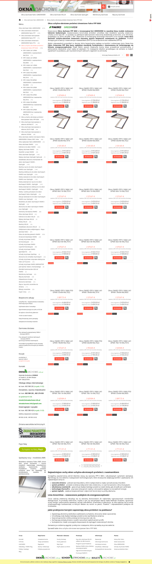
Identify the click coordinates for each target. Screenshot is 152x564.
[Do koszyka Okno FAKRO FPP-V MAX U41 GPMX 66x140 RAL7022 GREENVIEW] (118, 257)
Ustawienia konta (43, 539)
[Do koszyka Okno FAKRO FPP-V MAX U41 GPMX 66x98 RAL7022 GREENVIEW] (118, 156)
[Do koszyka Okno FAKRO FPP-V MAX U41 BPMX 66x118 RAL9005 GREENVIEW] (88, 207)
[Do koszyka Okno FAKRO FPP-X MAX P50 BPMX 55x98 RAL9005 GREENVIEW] (118, 409)
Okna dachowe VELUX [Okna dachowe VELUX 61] (26, 214)
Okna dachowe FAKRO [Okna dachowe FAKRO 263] (26, 144)
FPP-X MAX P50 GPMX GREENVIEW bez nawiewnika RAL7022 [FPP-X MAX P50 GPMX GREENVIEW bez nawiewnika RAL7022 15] (32, 112)
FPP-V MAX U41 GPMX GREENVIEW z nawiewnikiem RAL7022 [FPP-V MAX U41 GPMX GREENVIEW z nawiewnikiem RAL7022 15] (32, 67)
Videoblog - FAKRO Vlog (25, 547)
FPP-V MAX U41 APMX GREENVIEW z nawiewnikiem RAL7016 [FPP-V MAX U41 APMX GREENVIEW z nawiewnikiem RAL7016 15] (32, 53)
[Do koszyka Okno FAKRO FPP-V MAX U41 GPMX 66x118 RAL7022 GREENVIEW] (118, 207)
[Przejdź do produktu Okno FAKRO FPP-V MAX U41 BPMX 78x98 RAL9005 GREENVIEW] (119, 275)
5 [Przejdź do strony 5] (95, 466)
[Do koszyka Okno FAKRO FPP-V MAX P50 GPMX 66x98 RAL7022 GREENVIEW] (88, 358)
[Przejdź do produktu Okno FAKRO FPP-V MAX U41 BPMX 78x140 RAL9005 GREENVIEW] (90, 427)
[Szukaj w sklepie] (90, 6)
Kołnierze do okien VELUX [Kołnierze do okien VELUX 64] (27, 217)
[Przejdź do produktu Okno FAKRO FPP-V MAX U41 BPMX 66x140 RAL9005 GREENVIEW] (90, 225)
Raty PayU (60, 544)
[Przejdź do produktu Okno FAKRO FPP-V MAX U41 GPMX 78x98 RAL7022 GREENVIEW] (61, 326)
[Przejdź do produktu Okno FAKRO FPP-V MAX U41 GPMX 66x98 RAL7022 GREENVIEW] (119, 124)
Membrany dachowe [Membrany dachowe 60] (25, 274)
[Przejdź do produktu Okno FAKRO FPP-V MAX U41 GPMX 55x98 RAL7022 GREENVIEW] (119, 73)
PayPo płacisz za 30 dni (63, 547)
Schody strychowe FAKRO (121, 547)
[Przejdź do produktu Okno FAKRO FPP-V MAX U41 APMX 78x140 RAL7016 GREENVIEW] (61, 427)
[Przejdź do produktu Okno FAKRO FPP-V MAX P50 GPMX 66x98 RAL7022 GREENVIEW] (90, 326)
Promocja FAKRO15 (81, 553)
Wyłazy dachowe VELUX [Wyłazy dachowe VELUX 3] (26, 219)
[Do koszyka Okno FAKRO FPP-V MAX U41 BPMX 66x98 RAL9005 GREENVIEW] (88, 156)
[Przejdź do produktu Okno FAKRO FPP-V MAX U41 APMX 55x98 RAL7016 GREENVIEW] (61, 73)
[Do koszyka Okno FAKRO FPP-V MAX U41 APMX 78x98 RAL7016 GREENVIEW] (88, 308)
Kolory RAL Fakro (119, 539)
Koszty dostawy (61, 539)
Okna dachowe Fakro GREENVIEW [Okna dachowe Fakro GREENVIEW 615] (29, 28)
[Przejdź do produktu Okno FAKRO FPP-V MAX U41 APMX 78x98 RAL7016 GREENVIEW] (90, 275)
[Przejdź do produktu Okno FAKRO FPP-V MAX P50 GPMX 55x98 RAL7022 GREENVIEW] (61, 275)
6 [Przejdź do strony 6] (98, 466)
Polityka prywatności (44, 549)
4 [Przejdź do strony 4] (92, 466)
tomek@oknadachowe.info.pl (29, 400)
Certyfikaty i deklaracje (101, 547)
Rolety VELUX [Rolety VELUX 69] (23, 222)
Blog (20, 551)
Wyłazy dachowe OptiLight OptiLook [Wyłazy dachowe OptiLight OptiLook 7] (30, 157)
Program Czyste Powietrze (83, 544)
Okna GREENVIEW (119, 544)
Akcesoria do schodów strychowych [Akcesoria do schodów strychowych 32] (30, 257)
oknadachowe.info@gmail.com (30, 403)
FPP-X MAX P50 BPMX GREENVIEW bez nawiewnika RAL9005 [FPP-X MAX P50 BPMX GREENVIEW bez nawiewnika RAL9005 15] (32, 104)
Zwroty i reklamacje (43, 547)
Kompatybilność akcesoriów (103, 549)
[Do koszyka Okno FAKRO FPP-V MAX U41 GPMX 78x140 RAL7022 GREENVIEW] (118, 460)
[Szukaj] (103, 6)
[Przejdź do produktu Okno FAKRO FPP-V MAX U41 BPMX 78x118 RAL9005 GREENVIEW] (61, 377)
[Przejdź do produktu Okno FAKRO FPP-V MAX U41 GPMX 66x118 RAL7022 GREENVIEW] (119, 174)
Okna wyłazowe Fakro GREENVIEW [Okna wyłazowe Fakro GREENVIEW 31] (30, 142)
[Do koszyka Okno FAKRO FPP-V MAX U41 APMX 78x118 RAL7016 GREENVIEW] (118, 358)
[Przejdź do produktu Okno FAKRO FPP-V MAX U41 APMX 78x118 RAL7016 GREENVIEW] (119, 326)
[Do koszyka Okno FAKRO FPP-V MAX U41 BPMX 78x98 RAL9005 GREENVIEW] (118, 308)
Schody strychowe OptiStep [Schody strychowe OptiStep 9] (28, 254)
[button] (66, 106)
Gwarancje (98, 539)
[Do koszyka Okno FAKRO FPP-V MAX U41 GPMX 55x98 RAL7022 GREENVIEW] (118, 106)
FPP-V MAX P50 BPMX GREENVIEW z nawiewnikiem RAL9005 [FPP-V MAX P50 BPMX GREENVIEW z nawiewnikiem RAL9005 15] (32, 82)
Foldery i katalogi (24, 549)
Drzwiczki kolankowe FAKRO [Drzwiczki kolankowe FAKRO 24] (28, 237)
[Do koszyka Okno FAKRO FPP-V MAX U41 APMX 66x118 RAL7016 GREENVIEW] (59, 207)
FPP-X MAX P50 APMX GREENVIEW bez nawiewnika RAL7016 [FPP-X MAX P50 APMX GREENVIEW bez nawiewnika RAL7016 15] (32, 97)
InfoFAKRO (22, 544)
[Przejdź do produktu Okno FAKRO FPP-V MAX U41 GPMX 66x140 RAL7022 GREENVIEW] (119, 225)
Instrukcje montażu (100, 544)
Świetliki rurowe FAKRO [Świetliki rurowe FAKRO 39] (26, 152)
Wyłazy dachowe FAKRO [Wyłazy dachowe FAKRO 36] (26, 149)
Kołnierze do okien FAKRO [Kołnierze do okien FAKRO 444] (27, 147)
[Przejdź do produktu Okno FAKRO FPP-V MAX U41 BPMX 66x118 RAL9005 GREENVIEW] (90, 174)
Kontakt (21, 539)
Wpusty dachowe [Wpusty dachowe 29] (24, 277)
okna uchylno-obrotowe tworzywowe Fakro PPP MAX (78, 528)
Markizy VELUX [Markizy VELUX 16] (23, 224)
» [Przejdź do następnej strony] (101, 466)
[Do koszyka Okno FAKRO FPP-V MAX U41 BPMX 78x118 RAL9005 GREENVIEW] (59, 409)
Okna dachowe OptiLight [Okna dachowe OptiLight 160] (27, 154)
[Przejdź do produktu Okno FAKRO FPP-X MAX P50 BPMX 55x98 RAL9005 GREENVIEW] (119, 377)
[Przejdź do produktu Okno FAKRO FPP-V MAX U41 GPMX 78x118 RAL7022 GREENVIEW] (90, 377)
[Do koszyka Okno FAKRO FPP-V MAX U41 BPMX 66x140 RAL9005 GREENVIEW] (88, 257)
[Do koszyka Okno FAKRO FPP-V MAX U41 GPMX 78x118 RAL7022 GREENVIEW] (88, 409)
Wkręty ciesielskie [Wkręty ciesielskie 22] (24, 289)
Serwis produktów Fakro (121, 549)
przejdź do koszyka (24, 361)
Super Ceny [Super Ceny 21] (22, 292)
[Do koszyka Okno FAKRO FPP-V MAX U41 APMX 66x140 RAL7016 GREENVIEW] (59, 257)
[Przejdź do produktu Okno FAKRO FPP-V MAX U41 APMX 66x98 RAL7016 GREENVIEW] (61, 124)
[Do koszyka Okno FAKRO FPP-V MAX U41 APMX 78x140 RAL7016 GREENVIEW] (59, 460)
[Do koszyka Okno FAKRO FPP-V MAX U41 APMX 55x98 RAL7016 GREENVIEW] (59, 106)
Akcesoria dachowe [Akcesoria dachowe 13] (25, 282)
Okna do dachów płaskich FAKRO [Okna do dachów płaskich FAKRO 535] (29, 234)
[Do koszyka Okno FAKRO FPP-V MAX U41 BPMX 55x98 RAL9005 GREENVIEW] (88, 106)
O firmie (21, 542)
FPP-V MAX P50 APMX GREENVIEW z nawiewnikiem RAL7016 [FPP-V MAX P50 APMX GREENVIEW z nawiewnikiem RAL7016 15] (32, 75)
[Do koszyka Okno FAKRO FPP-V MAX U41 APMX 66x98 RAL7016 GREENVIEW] (59, 156)
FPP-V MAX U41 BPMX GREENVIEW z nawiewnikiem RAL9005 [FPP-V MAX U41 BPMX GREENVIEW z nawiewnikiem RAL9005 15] (32, 60)
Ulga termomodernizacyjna (84, 550)
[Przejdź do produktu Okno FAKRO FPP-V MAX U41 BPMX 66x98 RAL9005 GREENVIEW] (90, 124)
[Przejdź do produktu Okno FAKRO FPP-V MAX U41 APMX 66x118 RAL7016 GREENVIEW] (61, 174)
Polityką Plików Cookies (65, 562)
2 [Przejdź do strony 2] (85, 466)
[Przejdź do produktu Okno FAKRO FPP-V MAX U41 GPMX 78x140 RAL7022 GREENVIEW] (119, 427)
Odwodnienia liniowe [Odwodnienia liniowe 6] (26, 279)
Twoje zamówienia (43, 542)
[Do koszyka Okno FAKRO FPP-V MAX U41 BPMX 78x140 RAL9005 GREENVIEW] (88, 460)
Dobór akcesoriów (119, 542)
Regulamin (41, 544)
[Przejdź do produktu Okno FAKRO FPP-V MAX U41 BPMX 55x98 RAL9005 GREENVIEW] (90, 73)
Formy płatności (61, 542)
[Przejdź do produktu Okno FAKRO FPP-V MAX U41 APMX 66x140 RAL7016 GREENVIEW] (61, 225)
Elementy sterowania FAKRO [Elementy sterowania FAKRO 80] (28, 212)
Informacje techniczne (101, 542)
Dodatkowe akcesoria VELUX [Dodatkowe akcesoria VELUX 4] (28, 227)
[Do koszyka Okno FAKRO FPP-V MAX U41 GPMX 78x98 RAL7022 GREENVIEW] (59, 358)
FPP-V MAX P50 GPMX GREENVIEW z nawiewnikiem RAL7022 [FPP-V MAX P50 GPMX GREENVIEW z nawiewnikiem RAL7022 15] (32, 90)
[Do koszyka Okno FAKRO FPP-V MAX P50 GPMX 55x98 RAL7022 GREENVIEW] (59, 308)
